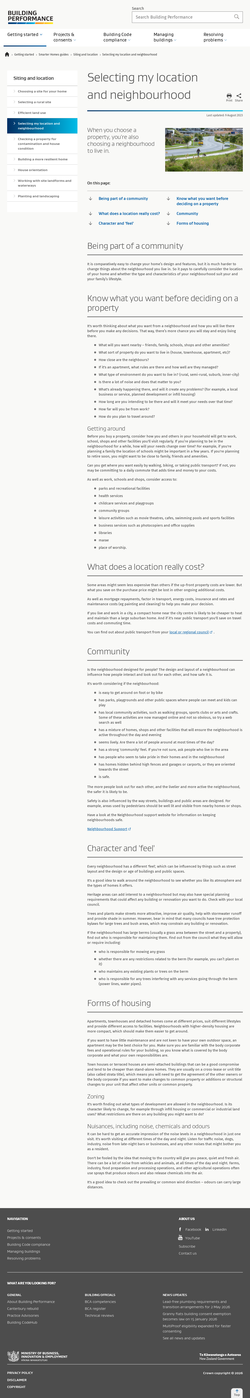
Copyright (16, 1387)
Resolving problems (24, 1258)
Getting (25, 34)
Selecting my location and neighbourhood (39, 125)
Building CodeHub (22, 1322)
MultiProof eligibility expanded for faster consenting (197, 1328)
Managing (165, 37)
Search (138, 8)
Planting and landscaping (38, 196)
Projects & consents (24, 1237)
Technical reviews (99, 1315)
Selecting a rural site (34, 102)
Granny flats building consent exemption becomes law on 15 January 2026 (197, 1316)
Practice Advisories (23, 1315)
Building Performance (30, 17)
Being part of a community (118, 198)
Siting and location (33, 78)
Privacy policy (20, 1373)
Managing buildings (23, 1251)
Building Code (117, 37)
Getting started (20, 1230)
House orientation (33, 170)
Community (182, 213)
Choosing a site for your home (42, 91)
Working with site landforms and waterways (44, 183)
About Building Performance (31, 1301)
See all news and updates (184, 1338)
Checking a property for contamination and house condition (39, 144)
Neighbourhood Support (107, 829)
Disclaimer (17, 1380)
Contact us (188, 1253)
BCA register (95, 1308)
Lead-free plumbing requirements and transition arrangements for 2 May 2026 (196, 1304)
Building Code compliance (28, 1244)
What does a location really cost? (124, 213)
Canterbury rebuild (22, 1308)
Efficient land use (32, 113)
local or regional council (189, 632)
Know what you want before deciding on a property (197, 201)
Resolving (215, 37)
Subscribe (187, 1246)
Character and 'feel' (111, 223)
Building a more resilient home (43, 159)
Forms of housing (188, 223)
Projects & (65, 37)
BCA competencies (100, 1301)
